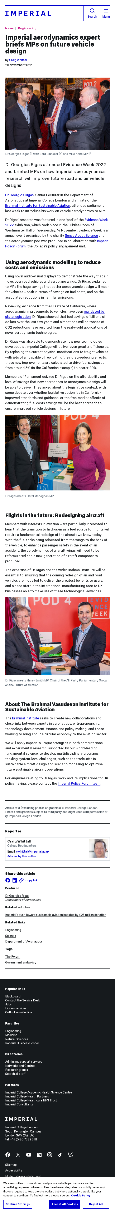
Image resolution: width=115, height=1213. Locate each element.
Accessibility (13, 1170)
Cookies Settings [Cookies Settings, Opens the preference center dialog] (18, 1207)
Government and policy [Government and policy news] (20, 962)
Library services (16, 1008)
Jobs (8, 1004)
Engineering (13, 930)
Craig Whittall (18, 60)
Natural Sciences (16, 1039)
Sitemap (11, 1165)
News (9, 28)
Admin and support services (23, 1061)
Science (10, 936)
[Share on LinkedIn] (14, 880)
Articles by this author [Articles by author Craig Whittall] (22, 856)
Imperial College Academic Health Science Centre (38, 1092)
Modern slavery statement (23, 1176)
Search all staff (15, 1074)
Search (92, 13)
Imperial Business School (22, 1043)
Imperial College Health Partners (27, 1096)
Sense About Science (81, 235)
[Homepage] (44, 13)
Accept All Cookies (65, 1207)
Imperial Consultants (19, 1104)
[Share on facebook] (7, 880)
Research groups (16, 1070)
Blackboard (12, 996)
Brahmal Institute (25, 718)
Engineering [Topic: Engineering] (27, 28)
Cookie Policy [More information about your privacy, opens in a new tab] (80, 1199)
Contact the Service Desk (22, 1000)
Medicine (11, 1035)
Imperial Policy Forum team (79, 783)
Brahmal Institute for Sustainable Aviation (37, 205)
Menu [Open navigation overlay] (106, 13)
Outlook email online (18, 1012)
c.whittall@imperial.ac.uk (32, 851)
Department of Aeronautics (24, 941)
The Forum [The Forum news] (12, 956)
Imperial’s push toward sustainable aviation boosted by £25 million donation (55, 915)
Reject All (95, 1207)
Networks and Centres (20, 1066)
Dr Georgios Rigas (19, 195)
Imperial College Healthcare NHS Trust (31, 1100)
